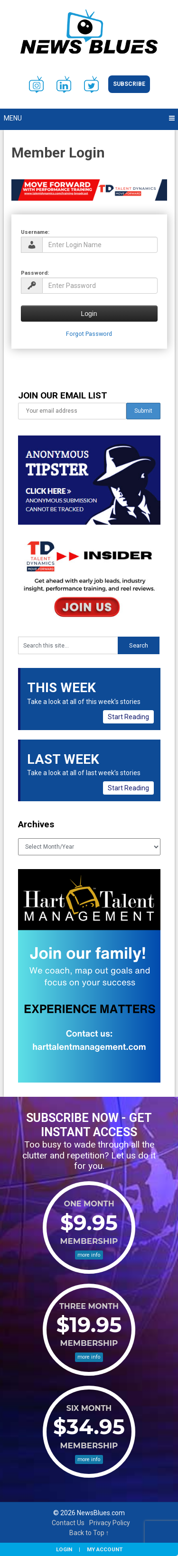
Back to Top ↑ (89, 1533)
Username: (35, 232)
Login (64, 1549)
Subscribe (129, 84)
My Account (104, 1549)
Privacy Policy (109, 1523)
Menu (13, 118)
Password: (35, 272)
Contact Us (68, 1523)
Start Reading (128, 717)
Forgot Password (89, 333)
